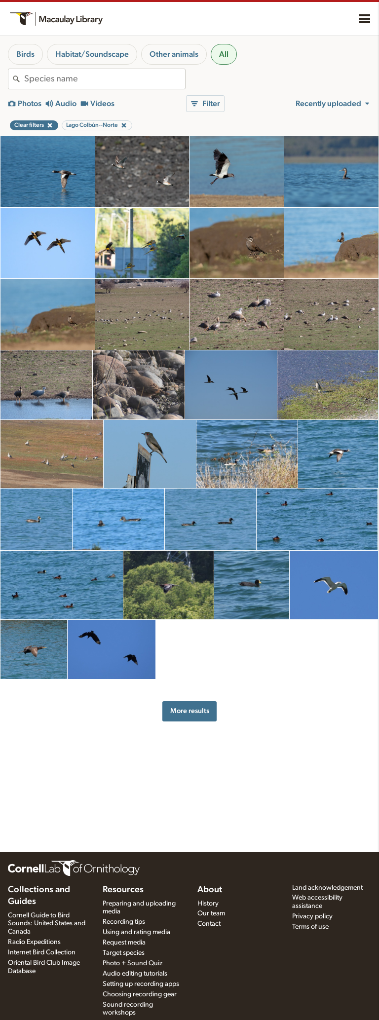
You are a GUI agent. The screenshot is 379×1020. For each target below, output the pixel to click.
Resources (123, 889)
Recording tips (124, 921)
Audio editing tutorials (135, 973)
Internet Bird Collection (42, 952)
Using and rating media (136, 932)
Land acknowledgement (327, 887)
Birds (25, 54)
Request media (124, 942)
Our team (211, 913)
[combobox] (104, 79)
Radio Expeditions (34, 942)
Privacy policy (312, 916)
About (209, 889)
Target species (124, 952)
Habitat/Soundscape (92, 54)
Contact (209, 923)
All (223, 54)
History (208, 903)
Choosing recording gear (140, 994)
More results (189, 711)
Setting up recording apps (141, 984)
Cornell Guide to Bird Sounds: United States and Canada (46, 924)
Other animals (174, 54)
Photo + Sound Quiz (132, 963)
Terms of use (310, 926)
